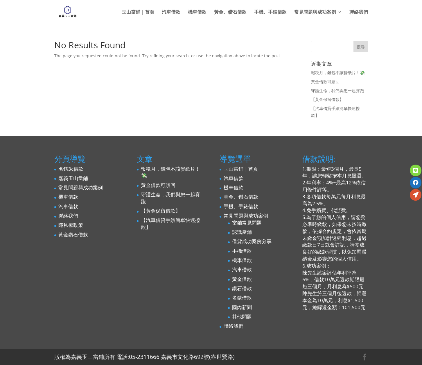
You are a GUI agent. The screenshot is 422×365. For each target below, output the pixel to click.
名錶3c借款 (70, 168)
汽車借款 (171, 12)
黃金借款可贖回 (325, 81)
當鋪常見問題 (247, 222)
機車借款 (197, 12)
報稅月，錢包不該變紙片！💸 (338, 72)
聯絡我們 (358, 12)
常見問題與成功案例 (315, 12)
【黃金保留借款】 (327, 99)
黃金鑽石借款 (73, 234)
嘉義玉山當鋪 (73, 178)
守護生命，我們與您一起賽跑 (337, 90)
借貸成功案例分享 (252, 241)
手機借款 (242, 251)
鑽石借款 (242, 288)
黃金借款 (242, 279)
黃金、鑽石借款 (230, 12)
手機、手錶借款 (270, 12)
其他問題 (242, 316)
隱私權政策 (70, 225)
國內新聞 (242, 307)
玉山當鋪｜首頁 (138, 12)
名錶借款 (242, 297)
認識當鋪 (242, 232)
